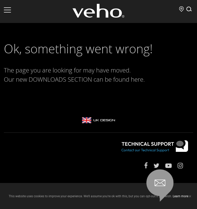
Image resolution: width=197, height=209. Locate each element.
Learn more (180, 196)
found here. (129, 79)
